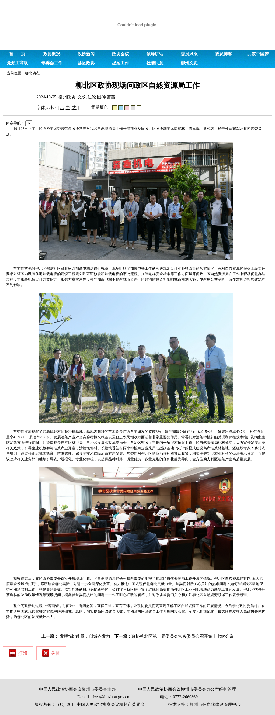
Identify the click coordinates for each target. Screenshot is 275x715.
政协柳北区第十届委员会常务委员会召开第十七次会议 (182, 636)
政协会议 (120, 54)
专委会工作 (51, 63)
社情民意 (154, 63)
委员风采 (189, 54)
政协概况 (51, 54)
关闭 (51, 653)
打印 (18, 653)
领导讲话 (154, 54)
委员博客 (223, 54)
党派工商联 (17, 63)
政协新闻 (86, 54)
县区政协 (86, 63)
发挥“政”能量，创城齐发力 (85, 636)
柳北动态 (32, 73)
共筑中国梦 (258, 54)
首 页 (17, 54)
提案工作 (120, 63)
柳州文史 (189, 63)
